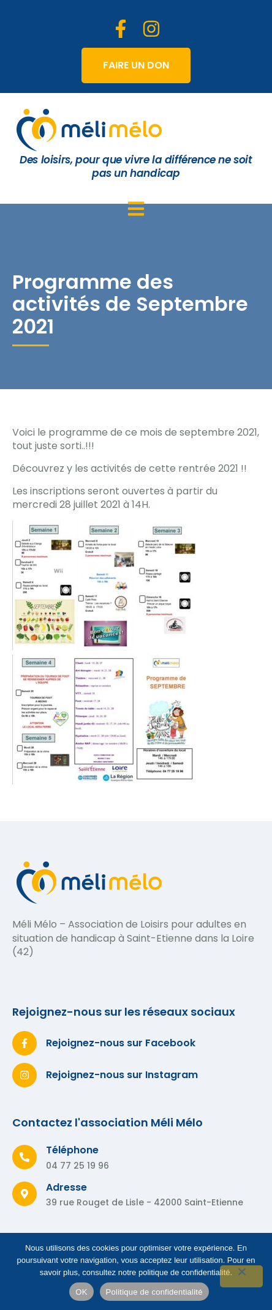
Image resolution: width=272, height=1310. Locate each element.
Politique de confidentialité (154, 1292)
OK (81, 1292)
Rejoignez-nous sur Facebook (120, 1043)
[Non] (241, 1276)
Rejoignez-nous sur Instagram (122, 1075)
